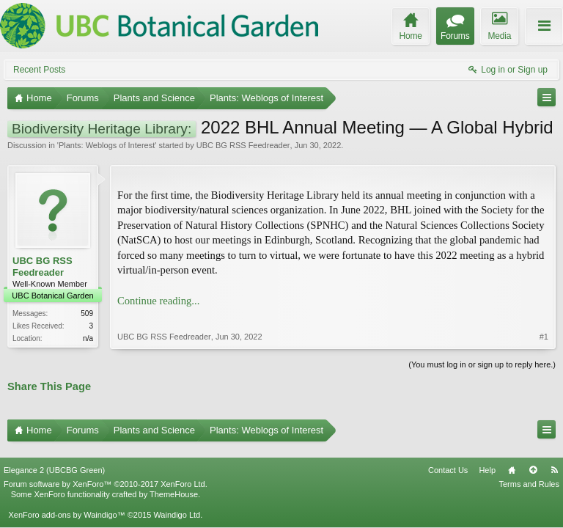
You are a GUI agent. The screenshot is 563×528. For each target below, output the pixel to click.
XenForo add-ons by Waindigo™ (66, 504)
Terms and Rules (528, 473)
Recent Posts (39, 70)
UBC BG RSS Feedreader (243, 145)
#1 (544, 322)
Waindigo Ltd (176, 504)
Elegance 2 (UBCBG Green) (54, 459)
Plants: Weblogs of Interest (107, 145)
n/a (88, 338)
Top (533, 460)
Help (487, 459)
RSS (554, 460)
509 (87, 313)
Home (512, 460)
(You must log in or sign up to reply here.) (482, 363)
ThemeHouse (174, 484)
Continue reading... (158, 301)
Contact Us (448, 459)
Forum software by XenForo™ (105, 473)
